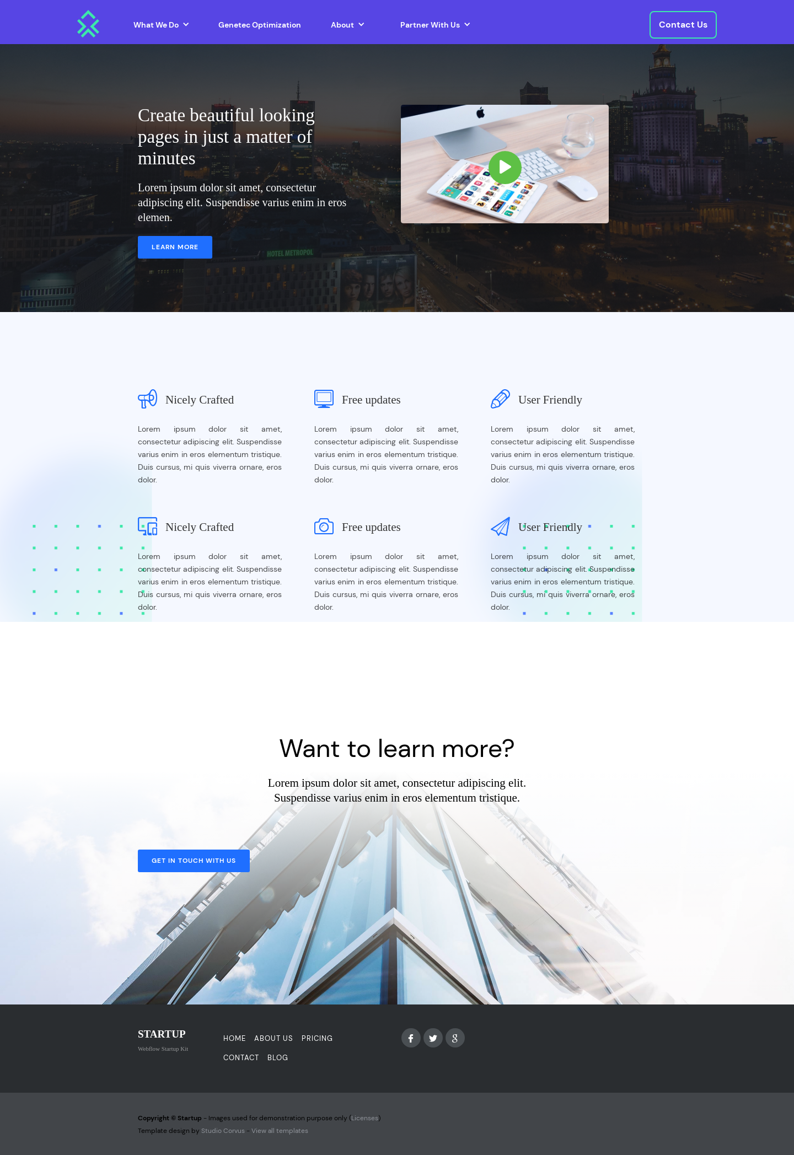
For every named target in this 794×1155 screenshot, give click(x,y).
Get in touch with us (194, 860)
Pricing (317, 1038)
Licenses (364, 1118)
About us (273, 1038)
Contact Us (683, 24)
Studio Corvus (223, 1130)
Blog (277, 1057)
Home (234, 1038)
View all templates (279, 1130)
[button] (161, 25)
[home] (88, 23)
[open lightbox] (505, 164)
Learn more (175, 247)
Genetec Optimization (259, 25)
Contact (241, 1057)
